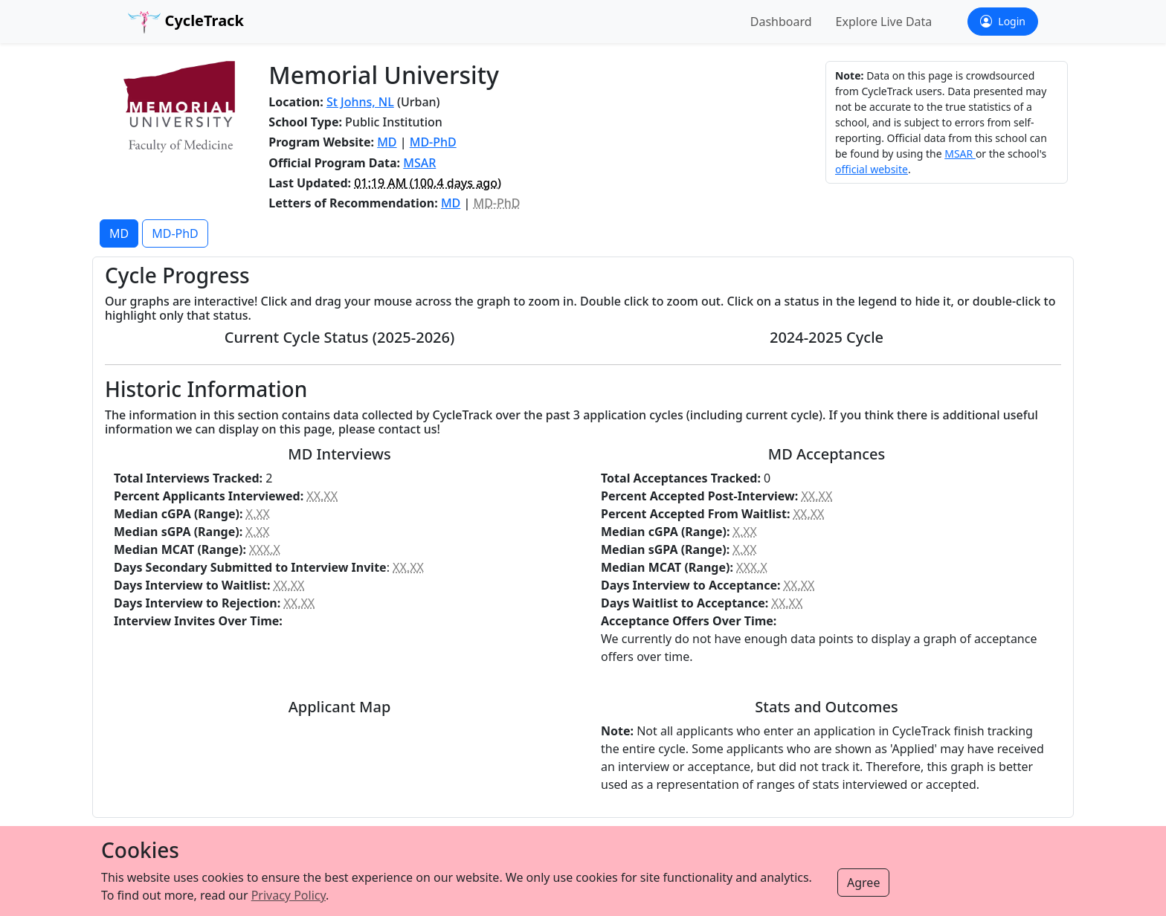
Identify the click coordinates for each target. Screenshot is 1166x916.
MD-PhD (433, 142)
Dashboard (781, 21)
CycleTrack (186, 21)
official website (871, 169)
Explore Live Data (884, 21)
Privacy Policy (288, 895)
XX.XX (322, 496)
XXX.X (264, 549)
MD (386, 142)
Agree (863, 882)
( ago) (427, 183)
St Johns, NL (360, 102)
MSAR (419, 163)
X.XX (258, 514)
